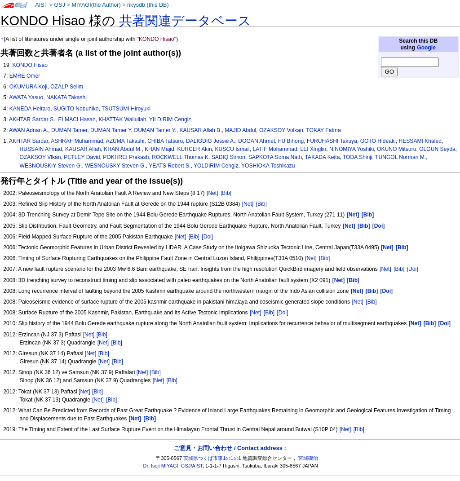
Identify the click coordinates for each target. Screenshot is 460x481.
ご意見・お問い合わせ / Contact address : (230, 448)
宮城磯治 (308, 458)
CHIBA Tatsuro (165, 141)
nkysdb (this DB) (148, 5)
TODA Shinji (357, 157)
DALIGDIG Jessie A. (210, 141)
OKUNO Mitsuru (396, 149)
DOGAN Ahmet (256, 141)
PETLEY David (82, 157)
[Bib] (226, 193)
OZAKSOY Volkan (281, 130)
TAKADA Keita (322, 157)
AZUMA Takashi (125, 141)
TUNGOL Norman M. (400, 157)
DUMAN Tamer (69, 130)
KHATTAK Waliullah (122, 119)
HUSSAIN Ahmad (41, 149)
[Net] (212, 193)
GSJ (59, 5)
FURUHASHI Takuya (332, 141)
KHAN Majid (159, 149)
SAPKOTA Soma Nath (275, 157)
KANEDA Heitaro (29, 109)
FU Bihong (291, 141)
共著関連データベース (185, 20)
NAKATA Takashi (66, 97)
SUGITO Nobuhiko (76, 109)
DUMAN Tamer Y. (155, 130)
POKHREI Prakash (126, 157)
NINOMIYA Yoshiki (351, 149)
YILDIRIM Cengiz (170, 119)
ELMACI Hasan (76, 119)
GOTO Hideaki (378, 141)
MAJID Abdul (240, 130)
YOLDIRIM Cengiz (216, 166)
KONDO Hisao (30, 65)
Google (426, 47)
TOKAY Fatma (323, 130)
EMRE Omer (24, 76)
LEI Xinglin (314, 149)
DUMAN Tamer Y (110, 130)
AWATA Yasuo (26, 97)
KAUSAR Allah (83, 149)
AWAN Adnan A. (28, 130)
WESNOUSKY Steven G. (115, 166)
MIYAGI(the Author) (95, 5)
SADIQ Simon (228, 157)
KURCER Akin (194, 149)
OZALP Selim (66, 87)
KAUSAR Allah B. (200, 130)
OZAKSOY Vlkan (40, 157)
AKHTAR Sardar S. (32, 119)
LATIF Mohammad (275, 149)
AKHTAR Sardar (28, 141)
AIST (41, 5)
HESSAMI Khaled (419, 141)
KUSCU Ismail (232, 149)
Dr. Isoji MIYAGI (160, 465)
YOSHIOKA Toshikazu (268, 166)
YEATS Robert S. (169, 166)
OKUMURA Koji (28, 87)
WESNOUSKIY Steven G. (51, 166)
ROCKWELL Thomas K (180, 157)
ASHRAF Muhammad (77, 141)
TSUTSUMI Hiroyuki (126, 109)
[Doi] (207, 237)
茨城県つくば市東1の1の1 (212, 458)
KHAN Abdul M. (123, 149)
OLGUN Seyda (437, 149)
